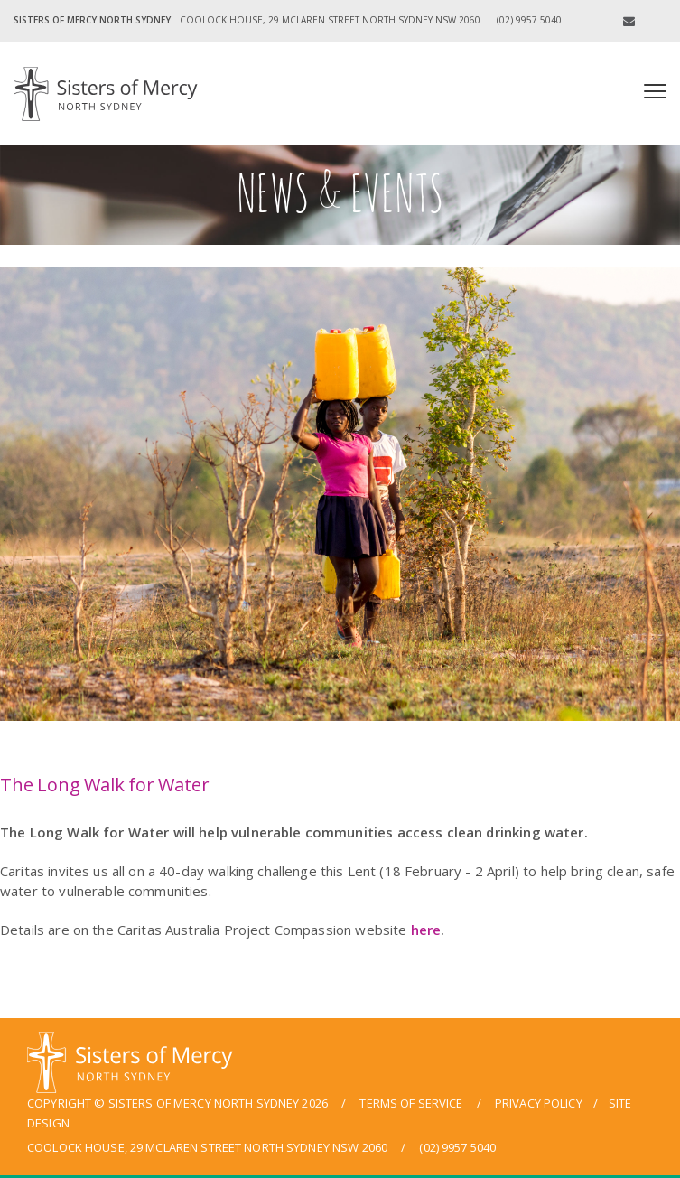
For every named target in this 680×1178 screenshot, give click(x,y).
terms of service (410, 1103)
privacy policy (538, 1103)
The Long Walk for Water (104, 784)
